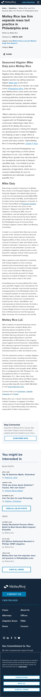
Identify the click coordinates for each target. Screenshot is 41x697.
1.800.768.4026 (28, 2)
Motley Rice (15, 587)
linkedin (8, 638)
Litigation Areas (9, 620)
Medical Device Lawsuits (21, 41)
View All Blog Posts (16, 508)
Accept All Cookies (21, 690)
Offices (24, 615)
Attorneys (6, 615)
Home (4, 8)
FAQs (23, 620)
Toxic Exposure (12, 43)
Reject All (21, 683)
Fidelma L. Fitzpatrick (13, 501)
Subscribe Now (20, 438)
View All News (16, 569)
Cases (5, 610)
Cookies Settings (22, 677)
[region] (20, 674)
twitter (15, 638)
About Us (25, 610)
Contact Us (14, 594)
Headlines (13, 8)
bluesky (19, 638)
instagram (4, 638)
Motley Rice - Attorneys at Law (11, 2)
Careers (24, 626)
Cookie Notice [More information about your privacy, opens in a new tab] (22, 667)
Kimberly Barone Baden (14, 490)
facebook (11, 638)
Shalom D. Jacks (11, 477)
